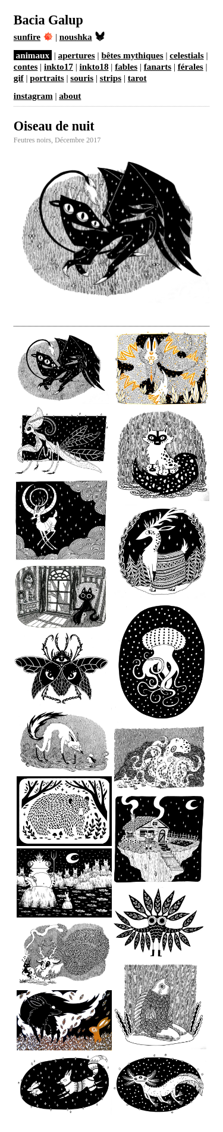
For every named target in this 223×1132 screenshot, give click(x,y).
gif (19, 78)
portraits (47, 78)
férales (190, 66)
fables (126, 66)
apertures (76, 55)
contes (26, 66)
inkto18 (94, 66)
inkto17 (58, 66)
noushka (82, 37)
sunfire (33, 37)
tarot (137, 78)
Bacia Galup (48, 20)
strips (110, 78)
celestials (186, 55)
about (70, 96)
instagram (33, 96)
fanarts (157, 66)
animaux (33, 55)
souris (81, 78)
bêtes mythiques (132, 55)
